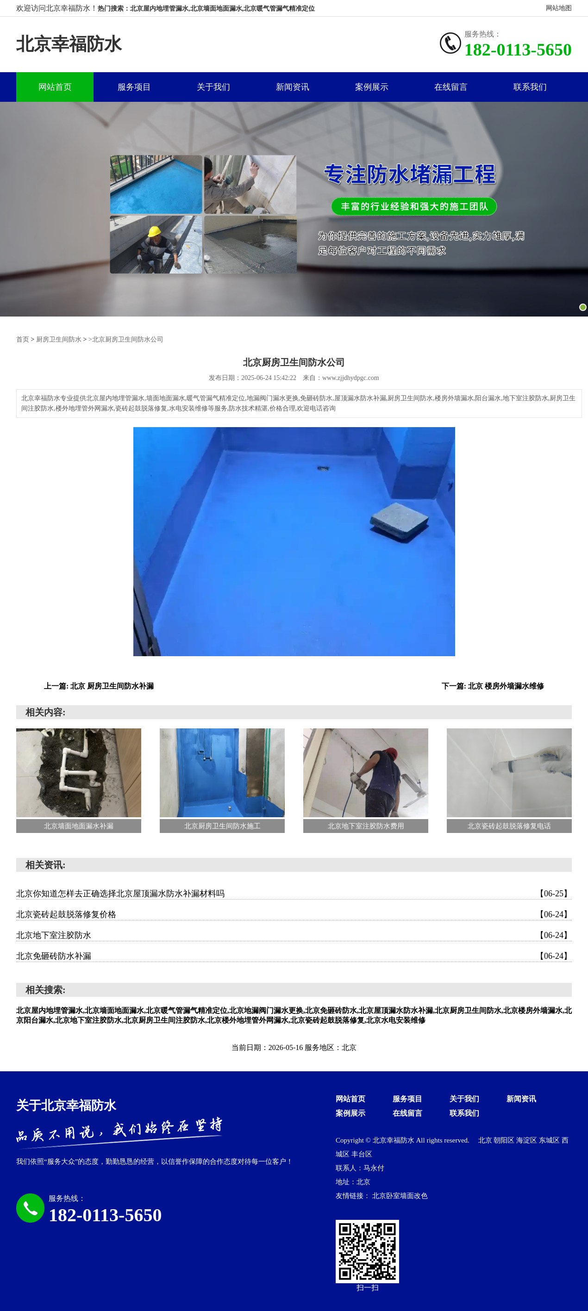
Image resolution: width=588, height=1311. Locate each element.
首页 (22, 339)
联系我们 (530, 87)
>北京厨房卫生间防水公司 (125, 339)
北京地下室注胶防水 (294, 935)
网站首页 (55, 87)
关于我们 (213, 87)
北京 (486, 1140)
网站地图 (559, 8)
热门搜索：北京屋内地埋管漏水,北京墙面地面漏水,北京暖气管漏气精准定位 (206, 8)
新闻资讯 (292, 87)
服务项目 (134, 87)
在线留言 (451, 87)
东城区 (550, 1140)
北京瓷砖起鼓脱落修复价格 (294, 914)
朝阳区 (505, 1140)
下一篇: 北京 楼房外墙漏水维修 (493, 686)
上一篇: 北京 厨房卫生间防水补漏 (99, 686)
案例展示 (371, 87)
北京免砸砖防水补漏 (294, 956)
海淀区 (527, 1140)
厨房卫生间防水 (58, 339)
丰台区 (361, 1154)
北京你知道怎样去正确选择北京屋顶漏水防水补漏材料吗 (294, 893)
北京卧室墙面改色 (400, 1195)
